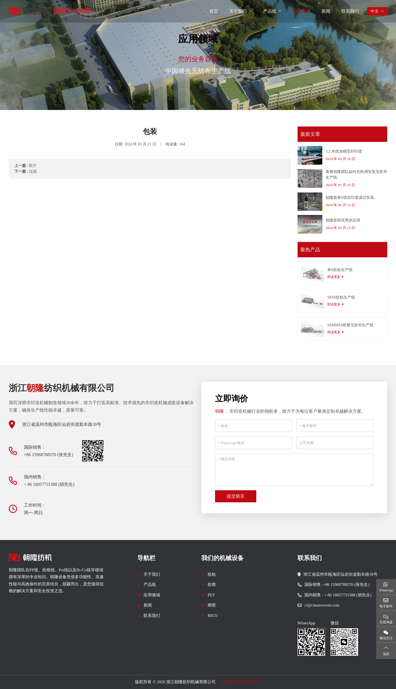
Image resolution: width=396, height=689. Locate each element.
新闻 (325, 11)
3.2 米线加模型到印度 (344, 151)
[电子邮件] (334, 425)
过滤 (33, 171)
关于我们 (238, 11)
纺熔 (212, 584)
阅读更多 (333, 277)
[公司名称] (334, 442)
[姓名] (253, 425)
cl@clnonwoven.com (322, 605)
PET (211, 595)
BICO (213, 615)
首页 (213, 11)
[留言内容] (294, 469)
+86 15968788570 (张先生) (48, 454)
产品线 (269, 11)
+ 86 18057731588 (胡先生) (49, 484)
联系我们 (350, 11)
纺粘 (212, 574)
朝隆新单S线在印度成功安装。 (352, 197)
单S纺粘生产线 (340, 270)
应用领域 (301, 11)
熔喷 (212, 605)
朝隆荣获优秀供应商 (343, 220)
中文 (374, 11)
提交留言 (235, 496)
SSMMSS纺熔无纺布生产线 (350, 325)
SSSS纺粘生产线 (341, 297)
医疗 (33, 166)
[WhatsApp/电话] (253, 442)
